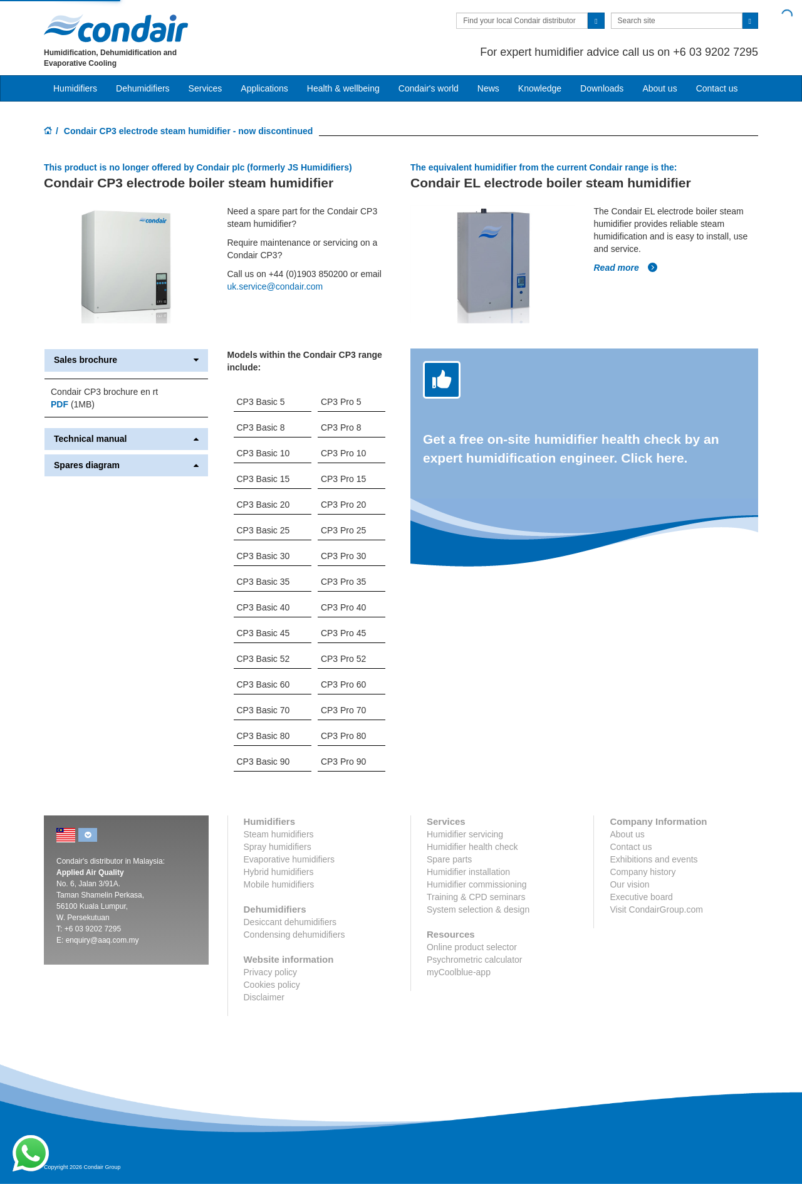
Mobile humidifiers (279, 884)
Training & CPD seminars (476, 897)
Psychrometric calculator (475, 960)
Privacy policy (271, 972)
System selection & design (478, 909)
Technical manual (126, 439)
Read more (626, 268)
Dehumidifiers (143, 88)
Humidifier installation (468, 872)
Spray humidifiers (277, 847)
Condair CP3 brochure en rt (104, 392)
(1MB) (73, 404)
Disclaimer (264, 997)
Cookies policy (272, 985)
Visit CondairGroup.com (656, 909)
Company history (642, 872)
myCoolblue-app (459, 972)
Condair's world (428, 88)
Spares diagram (126, 465)
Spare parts (449, 859)
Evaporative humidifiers (289, 859)
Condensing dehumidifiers (294, 935)
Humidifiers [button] (75, 88)
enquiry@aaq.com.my (102, 940)
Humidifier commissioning (477, 884)
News (488, 88)
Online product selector (472, 947)
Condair (116, 28)
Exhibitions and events (653, 859)
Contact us (717, 88)
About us (659, 88)
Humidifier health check (472, 847)
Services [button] (205, 88)
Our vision (629, 884)
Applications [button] (264, 88)
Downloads (601, 88)
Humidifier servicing (465, 834)
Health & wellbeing (343, 88)
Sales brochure (126, 360)
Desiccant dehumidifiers (290, 922)
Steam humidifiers (279, 834)
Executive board (641, 897)
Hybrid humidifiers (279, 872)
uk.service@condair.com (275, 286)
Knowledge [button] (539, 88)
